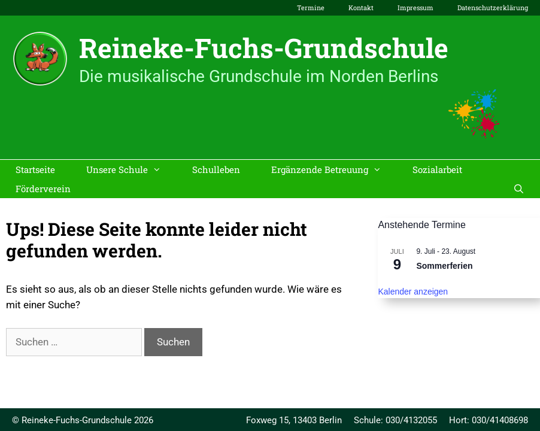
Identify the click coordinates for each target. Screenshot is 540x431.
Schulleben (216, 169)
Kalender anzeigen (413, 291)
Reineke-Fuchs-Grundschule (263, 47)
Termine (310, 7)
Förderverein (43, 189)
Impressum (415, 7)
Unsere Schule (131, 169)
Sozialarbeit (437, 169)
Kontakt (361, 7)
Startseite (35, 169)
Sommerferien (444, 266)
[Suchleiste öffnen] (518, 188)
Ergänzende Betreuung (334, 169)
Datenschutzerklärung (492, 7)
